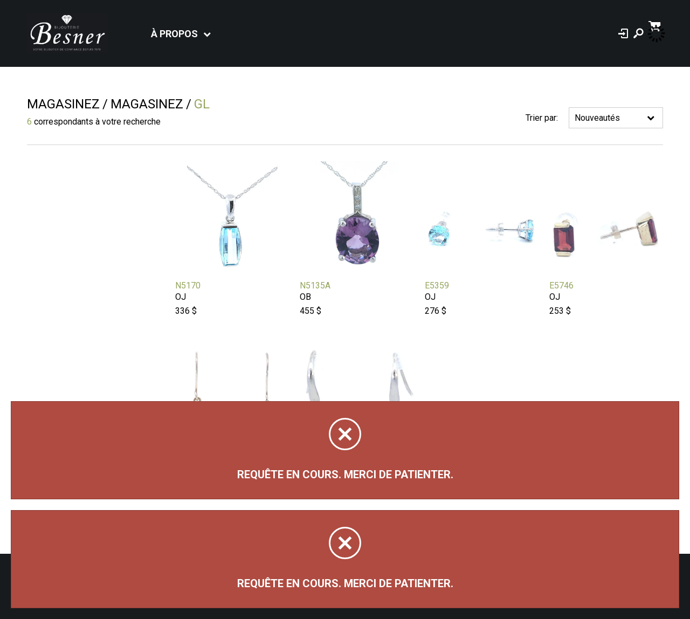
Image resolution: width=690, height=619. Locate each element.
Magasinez (63, 104)
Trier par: (542, 118)
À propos (174, 33)
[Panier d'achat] (655, 25)
